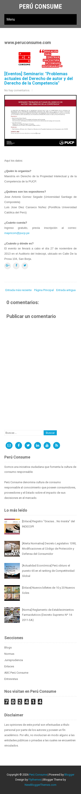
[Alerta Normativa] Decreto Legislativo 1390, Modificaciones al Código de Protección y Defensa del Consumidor (49, 548)
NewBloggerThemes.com (40, 784)
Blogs (8, 647)
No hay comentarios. (17, 90)
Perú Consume (40, 6)
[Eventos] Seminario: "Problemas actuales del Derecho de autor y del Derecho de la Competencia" (38, 78)
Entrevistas (11, 679)
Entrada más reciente (18, 290)
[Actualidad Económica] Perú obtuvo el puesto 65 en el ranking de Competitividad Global (48, 571)
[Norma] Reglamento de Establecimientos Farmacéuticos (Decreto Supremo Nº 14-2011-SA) (48, 615)
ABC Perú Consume (16, 672)
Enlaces (9, 666)
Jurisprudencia (13, 660)
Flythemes (35, 779)
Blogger (69, 774)
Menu (10, 19)
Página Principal (44, 290)
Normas (9, 653)
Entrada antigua (66, 290)
